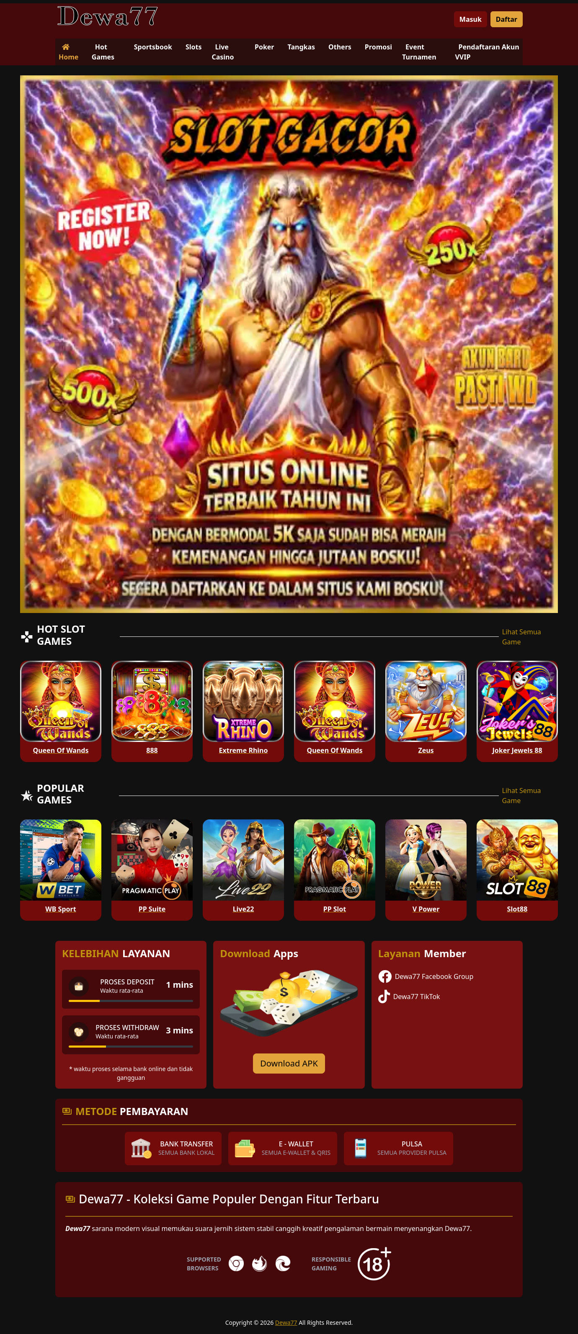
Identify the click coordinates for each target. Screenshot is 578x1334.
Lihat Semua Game (521, 636)
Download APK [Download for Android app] (289, 1063)
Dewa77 (286, 1322)
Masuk (470, 19)
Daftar (506, 19)
